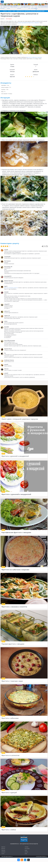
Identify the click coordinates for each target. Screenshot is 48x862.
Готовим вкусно (24, 839)
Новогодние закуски (44, 6)
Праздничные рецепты (41, 6)
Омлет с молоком (19, 7)
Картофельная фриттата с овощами (16, 532)
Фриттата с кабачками (10, 718)
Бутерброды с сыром (9, 7)
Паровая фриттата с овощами (13, 644)
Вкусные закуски (15, 6)
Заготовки (27, 848)
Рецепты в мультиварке (34, 7)
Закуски (3, 850)
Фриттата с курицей (9, 792)
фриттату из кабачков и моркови (34, 57)
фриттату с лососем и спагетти (11, 287)
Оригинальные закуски (6, 6)
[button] (46, 1)
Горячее (26, 846)
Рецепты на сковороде (2, 7)
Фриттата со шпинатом (10, 755)
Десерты (3, 848)
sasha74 (2, 18)
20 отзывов (9, 18)
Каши (26, 850)
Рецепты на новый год (36, 7)
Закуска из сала (29, 7)
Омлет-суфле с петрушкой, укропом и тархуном (20, 419)
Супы (26, 853)
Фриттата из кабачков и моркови (15, 570)
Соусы (3, 853)
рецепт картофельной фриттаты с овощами (28, 22)
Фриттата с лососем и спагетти (14, 607)
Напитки (3, 851)
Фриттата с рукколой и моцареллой (15, 456)
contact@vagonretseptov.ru (41, 856)
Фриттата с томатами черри (12, 681)
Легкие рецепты (23, 6)
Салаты (26, 851)
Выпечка (3, 846)
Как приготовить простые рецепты (2, 1)
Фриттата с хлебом (9, 830)
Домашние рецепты (26, 6)
